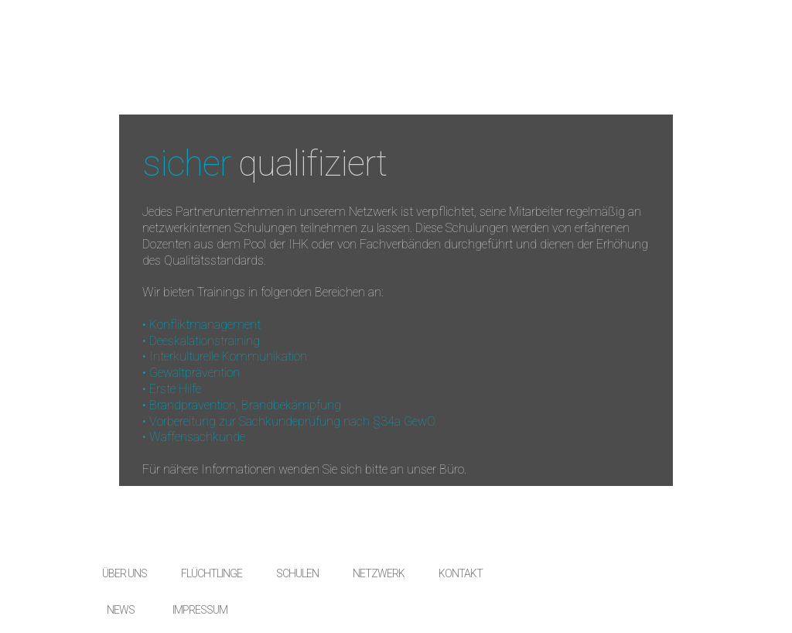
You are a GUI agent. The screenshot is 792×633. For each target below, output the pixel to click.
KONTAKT (461, 573)
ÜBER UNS (124, 573)
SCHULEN (297, 573)
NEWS (121, 610)
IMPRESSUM (199, 610)
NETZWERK (379, 573)
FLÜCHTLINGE (211, 573)
